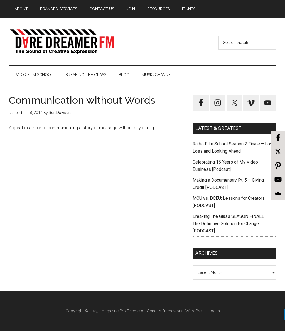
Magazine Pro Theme (120, 311)
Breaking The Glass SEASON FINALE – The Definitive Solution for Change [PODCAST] (230, 223)
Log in (214, 311)
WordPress (195, 311)
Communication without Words (82, 100)
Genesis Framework (164, 311)
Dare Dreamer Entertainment (62, 41)
